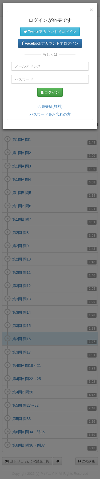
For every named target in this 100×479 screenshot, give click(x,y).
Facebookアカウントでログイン (50, 43)
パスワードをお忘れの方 (50, 114)
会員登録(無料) (50, 106)
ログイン (50, 92)
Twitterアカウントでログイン (50, 32)
